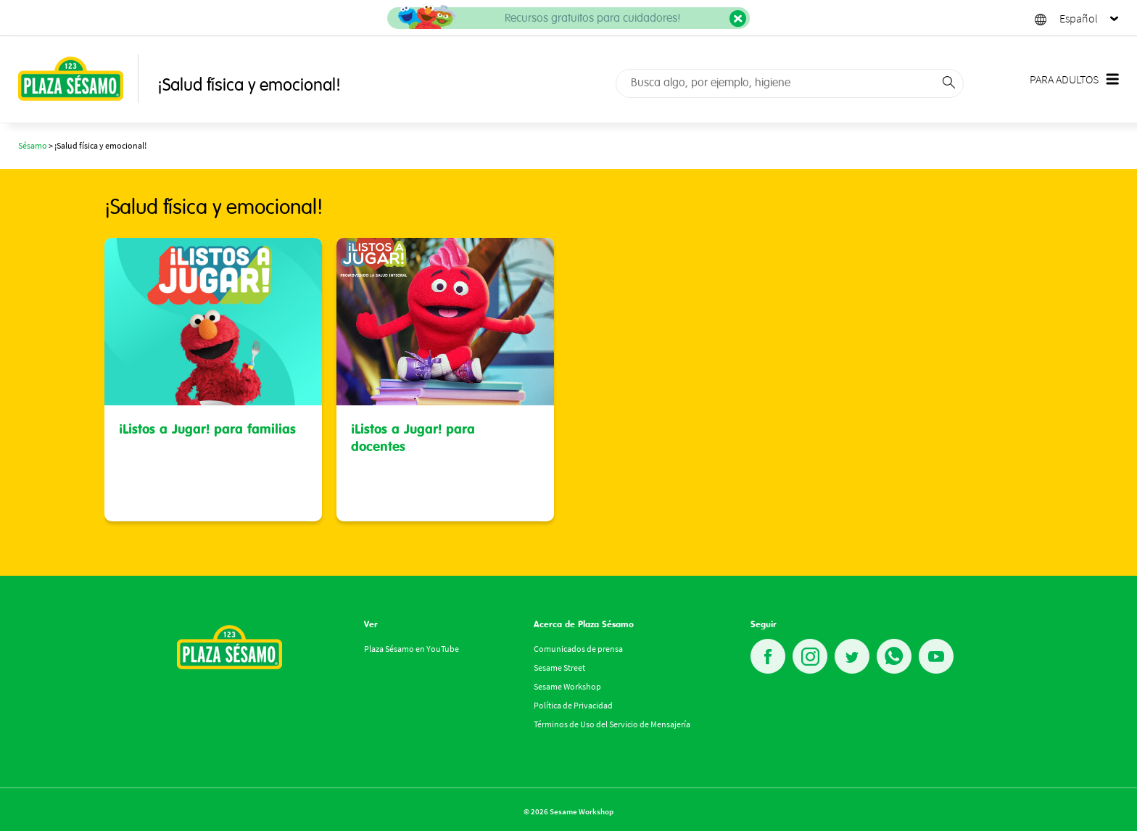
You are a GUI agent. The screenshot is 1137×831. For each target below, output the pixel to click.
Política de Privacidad (573, 705)
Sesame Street (559, 667)
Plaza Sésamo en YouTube (411, 648)
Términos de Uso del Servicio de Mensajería (612, 724)
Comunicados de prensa (578, 648)
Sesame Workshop (567, 686)
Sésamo (32, 145)
